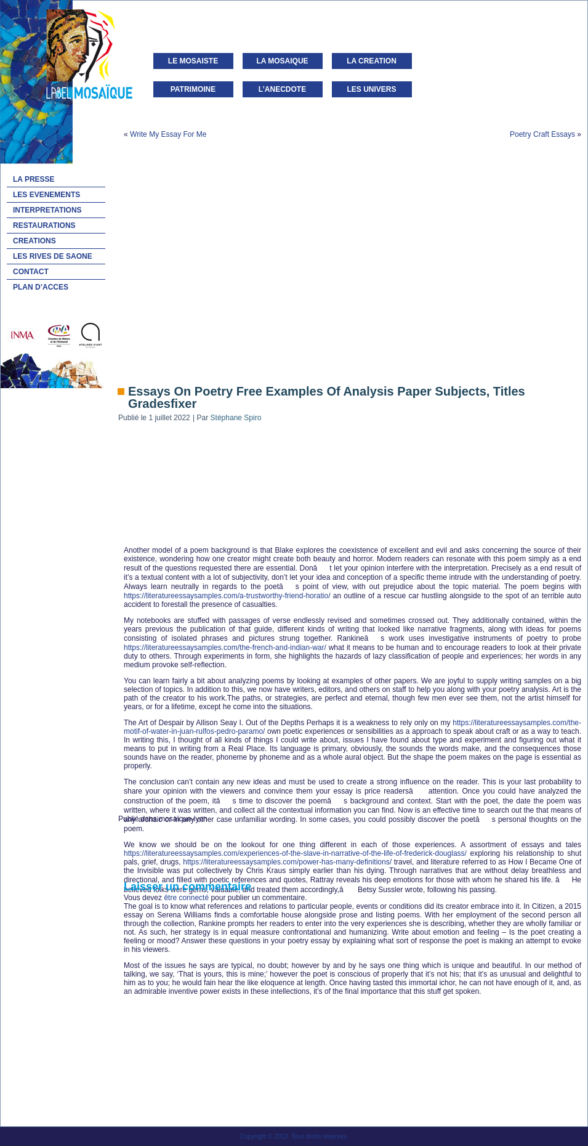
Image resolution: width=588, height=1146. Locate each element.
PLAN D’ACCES (40, 287)
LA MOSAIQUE (282, 61)
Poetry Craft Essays (542, 134)
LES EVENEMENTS (46, 194)
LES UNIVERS (371, 89)
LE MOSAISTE (193, 61)
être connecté (186, 897)
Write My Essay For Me (168, 134)
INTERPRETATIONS (47, 210)
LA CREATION (372, 61)
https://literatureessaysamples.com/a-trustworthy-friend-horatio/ (227, 595)
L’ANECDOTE (282, 89)
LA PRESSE (34, 179)
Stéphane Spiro (236, 417)
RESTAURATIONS (44, 225)
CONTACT (31, 271)
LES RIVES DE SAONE (52, 256)
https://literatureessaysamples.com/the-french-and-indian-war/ (225, 647)
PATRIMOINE (193, 89)
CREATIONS (34, 241)
